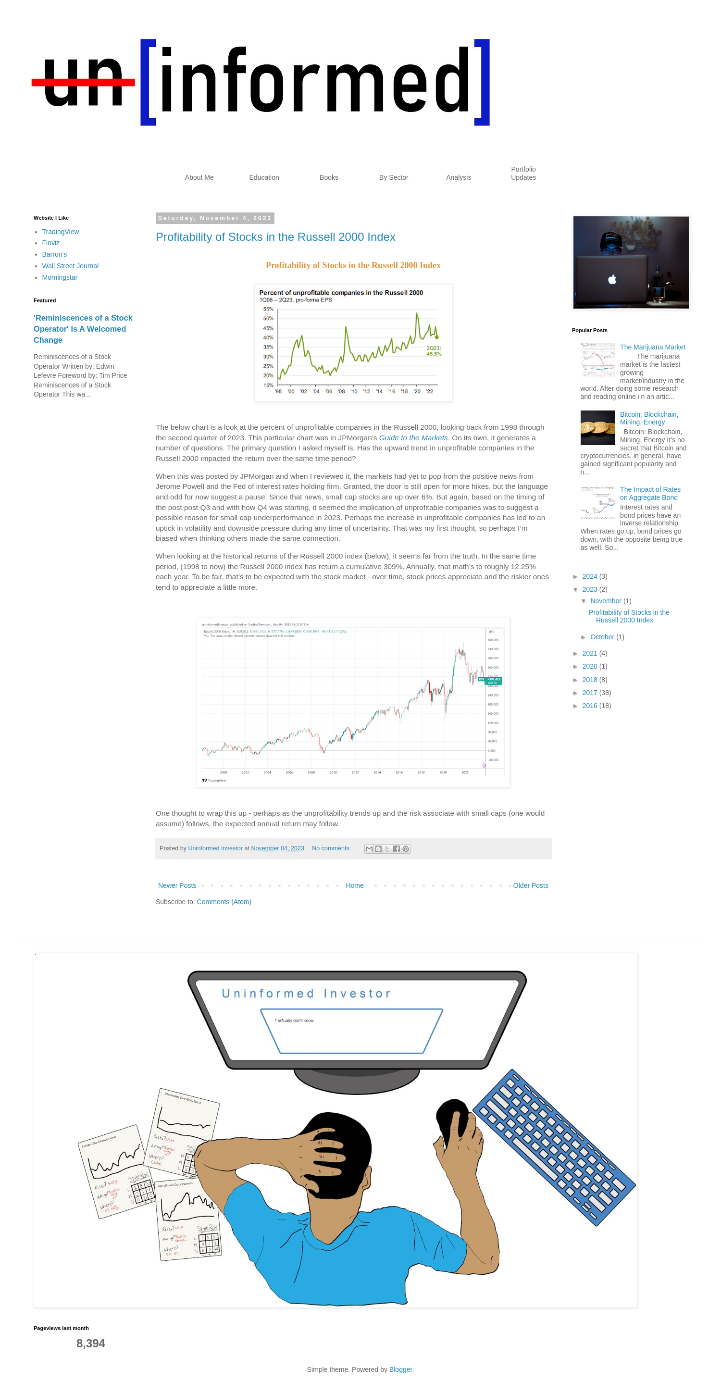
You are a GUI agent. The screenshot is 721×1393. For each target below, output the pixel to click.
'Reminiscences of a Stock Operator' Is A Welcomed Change (83, 328)
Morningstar (60, 277)
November (606, 601)
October (603, 637)
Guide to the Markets (413, 438)
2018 (591, 680)
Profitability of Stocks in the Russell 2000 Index (276, 236)
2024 (591, 576)
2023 (591, 589)
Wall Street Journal (70, 266)
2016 (591, 705)
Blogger (400, 1369)
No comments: (332, 848)
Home (354, 885)
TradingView (60, 232)
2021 (591, 653)
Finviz (51, 243)
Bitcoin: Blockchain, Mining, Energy (649, 418)
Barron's (54, 254)
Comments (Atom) (224, 902)
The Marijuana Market (652, 347)
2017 (591, 692)
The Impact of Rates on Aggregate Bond (650, 493)
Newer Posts (177, 885)
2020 (591, 666)
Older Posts (530, 885)
